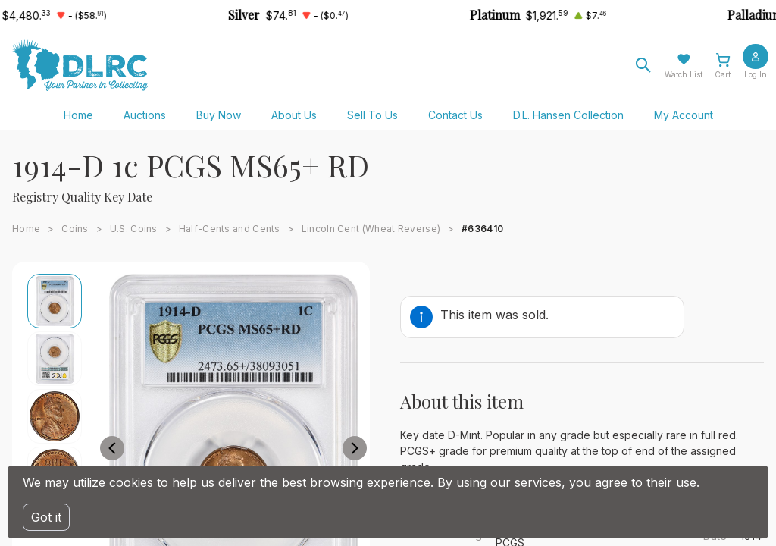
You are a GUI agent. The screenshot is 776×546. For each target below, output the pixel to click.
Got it (46, 517)
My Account (683, 114)
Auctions (145, 114)
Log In (755, 74)
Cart (723, 74)
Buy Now (218, 114)
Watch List (683, 74)
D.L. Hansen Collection (568, 114)
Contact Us (455, 114)
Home (78, 114)
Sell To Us (372, 114)
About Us (294, 114)
